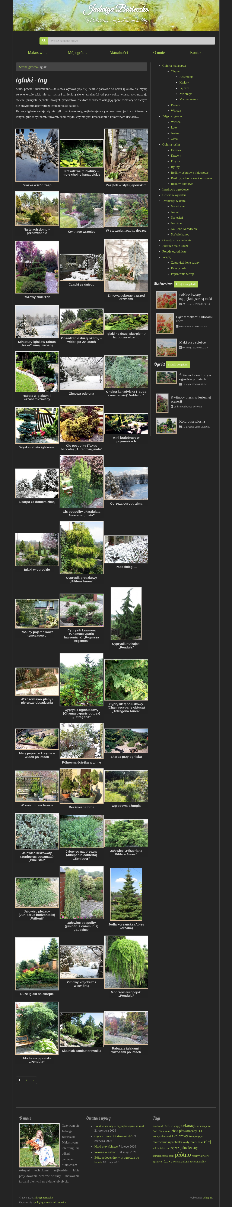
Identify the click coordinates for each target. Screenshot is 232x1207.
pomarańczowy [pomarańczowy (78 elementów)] (160, 1155)
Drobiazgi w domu (174, 200)
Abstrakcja (186, 76)
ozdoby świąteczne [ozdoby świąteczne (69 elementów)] (161, 1148)
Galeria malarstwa (174, 65)
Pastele (175, 105)
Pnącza (175, 161)
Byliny (175, 167)
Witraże (176, 110)
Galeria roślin (171, 144)
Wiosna (176, 122)
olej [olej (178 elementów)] (207, 1141)
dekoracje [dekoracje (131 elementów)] (188, 1125)
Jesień (175, 133)
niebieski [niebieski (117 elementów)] (196, 1142)
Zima (174, 138)
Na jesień (177, 217)
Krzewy (176, 155)
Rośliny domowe (182, 183)
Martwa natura (188, 99)
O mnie (159, 53)
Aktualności (118, 53)
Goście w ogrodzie (174, 195)
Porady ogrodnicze (174, 251)
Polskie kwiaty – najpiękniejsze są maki (120, 1126)
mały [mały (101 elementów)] (186, 1142)
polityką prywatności (45, 1202)
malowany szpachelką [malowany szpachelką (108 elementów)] (167, 1142)
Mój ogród (77, 53)
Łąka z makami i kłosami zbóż (114, 1136)
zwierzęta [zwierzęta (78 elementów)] (195, 1161)
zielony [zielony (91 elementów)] (184, 1161)
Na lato (175, 212)
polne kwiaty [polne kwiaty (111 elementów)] (189, 1147)
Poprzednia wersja (182, 274)
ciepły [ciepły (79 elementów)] (177, 1126)
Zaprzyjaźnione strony (185, 262)
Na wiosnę (178, 206)
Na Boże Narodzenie (184, 229)
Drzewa (176, 150)
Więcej (166, 257)
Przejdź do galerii (186, 284)
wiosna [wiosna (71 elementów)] (176, 1161)
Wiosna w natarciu (106, 1152)
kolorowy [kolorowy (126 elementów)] (181, 1136)
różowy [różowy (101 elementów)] (167, 1161)
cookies (62, 1202)
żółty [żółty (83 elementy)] (203, 1161)
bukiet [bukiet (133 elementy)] (169, 1125)
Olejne (175, 71)
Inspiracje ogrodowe (175, 189)
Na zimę (176, 223)
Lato (174, 127)
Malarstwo (37, 53)
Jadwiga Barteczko (116, 10)
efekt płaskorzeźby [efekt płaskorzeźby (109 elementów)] (184, 1131)
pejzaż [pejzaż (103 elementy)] (175, 1147)
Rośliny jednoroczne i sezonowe (192, 178)
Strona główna (28, 67)
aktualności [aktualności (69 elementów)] (158, 1126)
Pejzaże (184, 88)
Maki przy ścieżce (106, 1146)
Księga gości (179, 268)
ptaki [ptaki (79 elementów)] (171, 1155)
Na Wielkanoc (180, 234)
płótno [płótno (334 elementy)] (183, 1154)
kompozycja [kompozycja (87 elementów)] (196, 1136)
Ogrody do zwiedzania (176, 240)
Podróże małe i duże (175, 245)
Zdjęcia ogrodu (172, 116)
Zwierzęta (185, 93)
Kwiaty (184, 82)
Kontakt (196, 53)
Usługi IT (207, 1197)
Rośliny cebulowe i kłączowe (190, 172)
